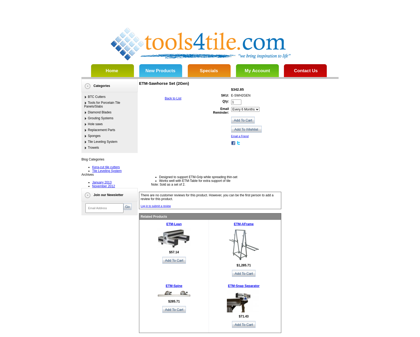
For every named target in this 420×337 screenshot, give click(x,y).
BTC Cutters (97, 97)
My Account (257, 70)
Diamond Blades (99, 112)
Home (112, 70)
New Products (160, 70)
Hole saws (95, 124)
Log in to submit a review (156, 206)
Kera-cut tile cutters (106, 167)
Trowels (93, 148)
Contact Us (306, 70)
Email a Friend (240, 136)
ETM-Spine (174, 286)
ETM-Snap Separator (244, 286)
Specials (209, 70)
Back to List (173, 98)
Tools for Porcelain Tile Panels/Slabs (102, 104)
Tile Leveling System (102, 142)
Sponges (94, 136)
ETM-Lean (174, 224)
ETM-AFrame (244, 224)
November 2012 (103, 186)
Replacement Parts (101, 130)
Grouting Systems (100, 118)
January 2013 (102, 182)
